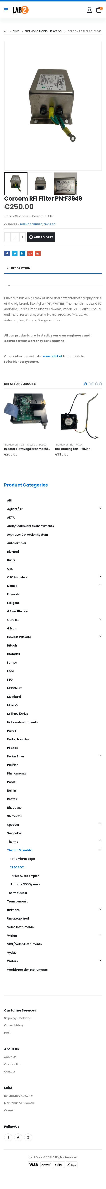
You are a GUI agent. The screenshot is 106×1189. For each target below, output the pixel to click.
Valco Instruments (20, 927)
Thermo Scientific (31, 224)
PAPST (11, 731)
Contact (9, 1072)
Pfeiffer (12, 765)
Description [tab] (20, 268)
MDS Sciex (14, 688)
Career (9, 1110)
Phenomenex (16, 773)
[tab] (53, 283)
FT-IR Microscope (22, 859)
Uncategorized (18, 918)
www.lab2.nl (52, 356)
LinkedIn (22, 253)
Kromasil (13, 654)
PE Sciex (12, 748)
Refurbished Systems (18, 1096)
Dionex (12, 586)
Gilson (11, 628)
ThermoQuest (30, 444)
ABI (9, 500)
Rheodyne (14, 807)
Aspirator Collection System (27, 534)
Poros (11, 782)
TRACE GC (49, 224)
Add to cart (43, 237)
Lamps (12, 662)
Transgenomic (17, 901)
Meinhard (14, 697)
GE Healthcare (17, 611)
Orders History (14, 1025)
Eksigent (13, 603)
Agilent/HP (14, 509)
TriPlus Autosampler (24, 876)
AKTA (11, 517)
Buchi (11, 560)
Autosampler (16, 543)
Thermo (12, 842)
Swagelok (14, 833)
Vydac (11, 953)
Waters (12, 961)
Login (7, 1033)
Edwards (13, 594)
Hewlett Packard (19, 637)
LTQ (10, 680)
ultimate (13, 910)
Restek (12, 799)
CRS (10, 569)
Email (38, 253)
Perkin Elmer (15, 756)
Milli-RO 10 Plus (17, 714)
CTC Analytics (17, 577)
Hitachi (12, 645)
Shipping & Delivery (17, 1018)
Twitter (14, 253)
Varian (12, 935)
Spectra (13, 825)
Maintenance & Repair (19, 1103)
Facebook (7, 253)
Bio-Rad (13, 552)
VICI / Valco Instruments (24, 944)
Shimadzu (14, 816)
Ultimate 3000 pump (25, 884)
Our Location (12, 1064)
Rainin (11, 790)
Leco (10, 671)
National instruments (22, 722)
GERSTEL (13, 620)
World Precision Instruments (27, 970)
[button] (85, 383)
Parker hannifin (18, 739)
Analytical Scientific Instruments (30, 526)
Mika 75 (12, 705)
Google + (30, 253)
